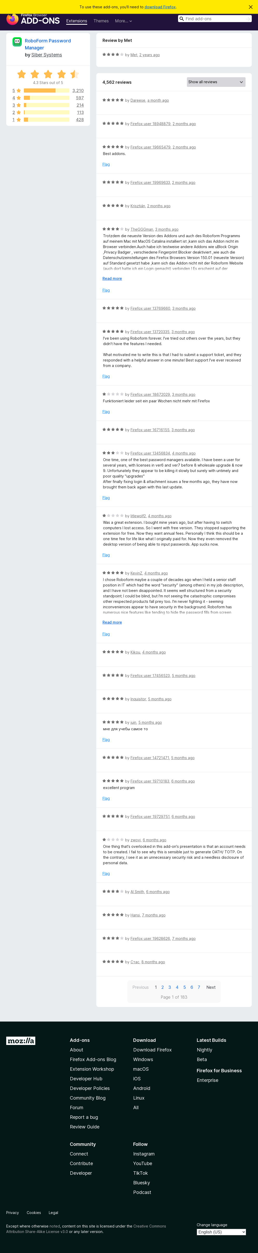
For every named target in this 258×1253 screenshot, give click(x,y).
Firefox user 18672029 (150, 394)
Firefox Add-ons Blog (93, 1059)
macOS (141, 1069)
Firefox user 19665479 (151, 147)
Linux (139, 1098)
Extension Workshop (92, 1069)
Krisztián (138, 206)
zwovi (136, 840)
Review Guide (84, 1126)
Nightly (204, 1049)
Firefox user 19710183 (150, 781)
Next (211, 987)
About (76, 1049)
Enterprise (207, 1080)
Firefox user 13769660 (150, 308)
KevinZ (136, 573)
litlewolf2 (138, 516)
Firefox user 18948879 (151, 123)
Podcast (142, 1192)
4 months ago (184, 453)
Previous (140, 987)
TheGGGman (142, 229)
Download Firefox (152, 1049)
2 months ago (184, 123)
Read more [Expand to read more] (112, 278)
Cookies (34, 1212)
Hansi (135, 915)
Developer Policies (90, 1088)
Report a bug (84, 1117)
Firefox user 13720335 (150, 332)
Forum (76, 1107)
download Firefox (160, 7)
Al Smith (137, 891)
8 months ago (153, 962)
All (136, 1107)
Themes (101, 20)
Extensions (76, 20)
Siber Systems (46, 54)
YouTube (142, 1163)
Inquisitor (138, 699)
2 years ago (149, 55)
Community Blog (88, 1098)
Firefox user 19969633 (150, 182)
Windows (143, 1059)
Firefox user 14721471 (150, 757)
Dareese (138, 100)
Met (134, 55)
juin (133, 722)
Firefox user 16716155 (150, 430)
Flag (106, 164)
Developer (81, 1173)
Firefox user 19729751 (150, 816)
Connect (79, 1154)
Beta (202, 1059)
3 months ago (167, 229)
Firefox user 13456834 (150, 453)
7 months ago (154, 915)
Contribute (81, 1163)
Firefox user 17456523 (150, 675)
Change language (212, 1225)
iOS (137, 1078)
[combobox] (215, 18)
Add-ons (80, 1040)
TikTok (140, 1173)
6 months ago (183, 781)
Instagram (144, 1154)
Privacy (12, 1212)
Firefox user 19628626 (150, 938)
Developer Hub (86, 1078)
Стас (135, 962)
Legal (53, 1212)
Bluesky (141, 1182)
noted (55, 1226)
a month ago (158, 100)
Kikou (135, 652)
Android (141, 1088)
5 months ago (183, 675)
